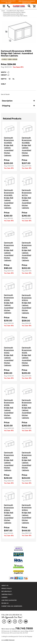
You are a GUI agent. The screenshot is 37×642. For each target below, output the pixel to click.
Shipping (6, 105)
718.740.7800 (24, 628)
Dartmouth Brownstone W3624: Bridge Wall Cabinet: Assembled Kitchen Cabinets (9, 514)
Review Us (4, 603)
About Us (4, 585)
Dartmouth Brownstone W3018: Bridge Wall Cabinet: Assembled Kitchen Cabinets (9, 304)
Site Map (27, 636)
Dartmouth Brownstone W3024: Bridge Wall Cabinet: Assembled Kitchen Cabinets (26, 304)
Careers (4, 597)
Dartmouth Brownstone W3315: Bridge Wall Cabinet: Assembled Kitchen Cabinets (26, 356)
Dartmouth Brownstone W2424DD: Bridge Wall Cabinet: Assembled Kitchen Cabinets (9, 199)
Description (7, 100)
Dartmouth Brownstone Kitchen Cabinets (14, 12)
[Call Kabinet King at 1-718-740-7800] (8, 6)
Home (3, 10)
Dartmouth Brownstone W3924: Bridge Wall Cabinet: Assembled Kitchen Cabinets (26, 514)
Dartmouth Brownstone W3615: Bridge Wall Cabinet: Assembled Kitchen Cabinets (9, 461)
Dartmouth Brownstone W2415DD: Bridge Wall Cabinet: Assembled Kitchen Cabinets (9, 146)
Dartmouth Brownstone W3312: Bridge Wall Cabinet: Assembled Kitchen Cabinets (9, 356)
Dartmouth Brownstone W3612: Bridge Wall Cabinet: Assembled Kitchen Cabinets (26, 409)
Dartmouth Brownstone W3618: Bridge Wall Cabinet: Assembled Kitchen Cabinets (26, 461)
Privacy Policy (6, 588)
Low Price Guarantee (9, 600)
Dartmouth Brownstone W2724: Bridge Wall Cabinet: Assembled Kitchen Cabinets (26, 199)
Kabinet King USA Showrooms (11, 606)
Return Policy (6, 591)
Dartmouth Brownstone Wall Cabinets (13, 14)
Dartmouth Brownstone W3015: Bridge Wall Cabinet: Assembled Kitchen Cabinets (26, 251)
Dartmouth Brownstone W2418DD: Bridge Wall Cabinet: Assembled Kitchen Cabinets (26, 146)
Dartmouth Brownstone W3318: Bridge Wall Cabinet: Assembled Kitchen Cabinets (9, 409)
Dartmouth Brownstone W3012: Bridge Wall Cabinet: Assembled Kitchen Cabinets (9, 251)
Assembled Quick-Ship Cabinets (15, 10)
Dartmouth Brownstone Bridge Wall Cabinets (15, 15)
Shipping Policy (6, 594)
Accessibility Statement (7, 640)
